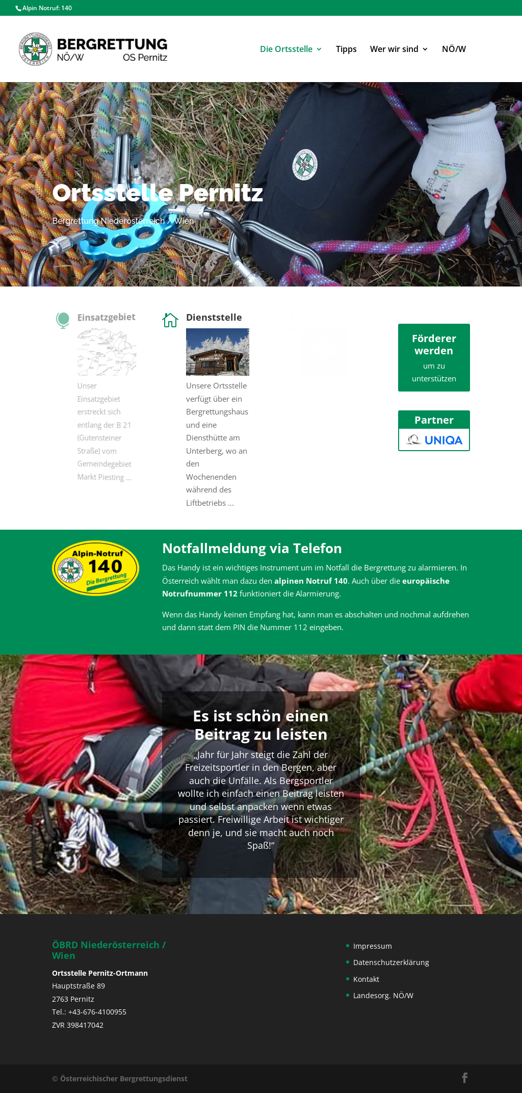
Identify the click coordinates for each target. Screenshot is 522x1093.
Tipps (346, 50)
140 (66, 8)
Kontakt (366, 979)
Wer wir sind (394, 50)
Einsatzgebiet (106, 316)
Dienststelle (215, 317)
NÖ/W (454, 50)
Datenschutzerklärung (391, 962)
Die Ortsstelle (286, 50)
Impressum (372, 946)
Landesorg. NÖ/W (383, 995)
